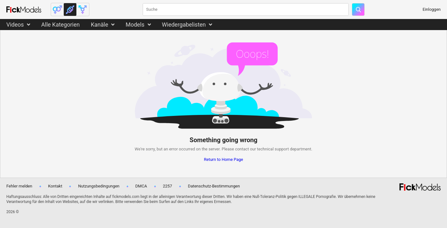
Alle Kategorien (60, 24)
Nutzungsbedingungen (98, 186)
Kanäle (99, 24)
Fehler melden (19, 186)
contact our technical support (262, 149)
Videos (15, 24)
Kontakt (55, 186)
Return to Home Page (223, 159)
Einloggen (432, 9)
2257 (167, 186)
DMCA (141, 186)
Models (135, 24)
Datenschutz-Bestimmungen (214, 186)
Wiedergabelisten (184, 24)
